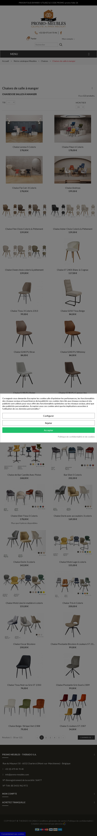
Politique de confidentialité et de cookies (76, 436)
